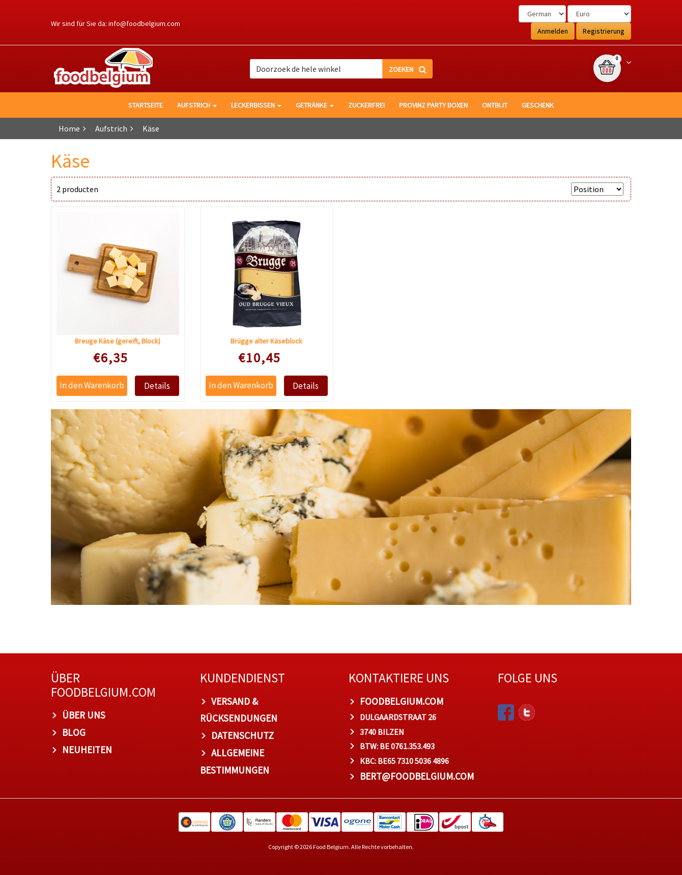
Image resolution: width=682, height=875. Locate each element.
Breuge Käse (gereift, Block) (117, 341)
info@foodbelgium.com (144, 23)
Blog (74, 732)
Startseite (145, 105)
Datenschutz (242, 736)
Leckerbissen (256, 105)
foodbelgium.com (401, 701)
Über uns (83, 715)
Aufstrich (197, 105)
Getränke (315, 105)
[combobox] (341, 69)
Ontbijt (494, 105)
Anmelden (552, 31)
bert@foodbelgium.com (417, 777)
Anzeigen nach (540, 189)
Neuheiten (87, 750)
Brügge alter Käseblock (266, 341)
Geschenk (538, 105)
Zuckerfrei (366, 105)
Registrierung (603, 31)
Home (69, 128)
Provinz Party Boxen (433, 105)
